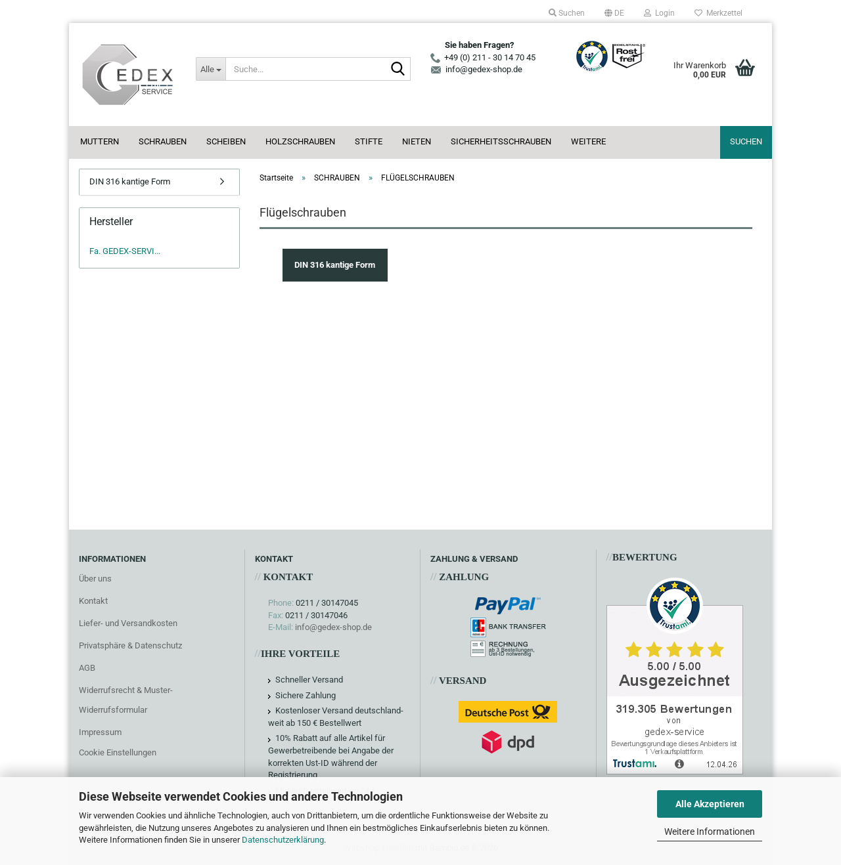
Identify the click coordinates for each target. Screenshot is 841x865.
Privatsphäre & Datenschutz (130, 645)
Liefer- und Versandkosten (128, 623)
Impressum (100, 732)
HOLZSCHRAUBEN (300, 141)
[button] (614, 13)
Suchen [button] (567, 13)
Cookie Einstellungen (117, 752)
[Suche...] (210, 69)
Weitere (588, 141)
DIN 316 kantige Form (129, 181)
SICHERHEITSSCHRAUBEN (501, 141)
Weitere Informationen (709, 831)
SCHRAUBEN (163, 141)
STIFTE (368, 141)
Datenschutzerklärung (283, 840)
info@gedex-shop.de (333, 627)
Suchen (746, 141)
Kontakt (93, 601)
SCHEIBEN (226, 141)
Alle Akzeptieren (709, 804)
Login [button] (659, 13)
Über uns (95, 578)
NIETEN (416, 141)
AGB (87, 668)
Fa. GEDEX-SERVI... (124, 251)
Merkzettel (718, 13)
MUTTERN (99, 141)
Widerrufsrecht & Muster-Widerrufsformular (126, 700)
